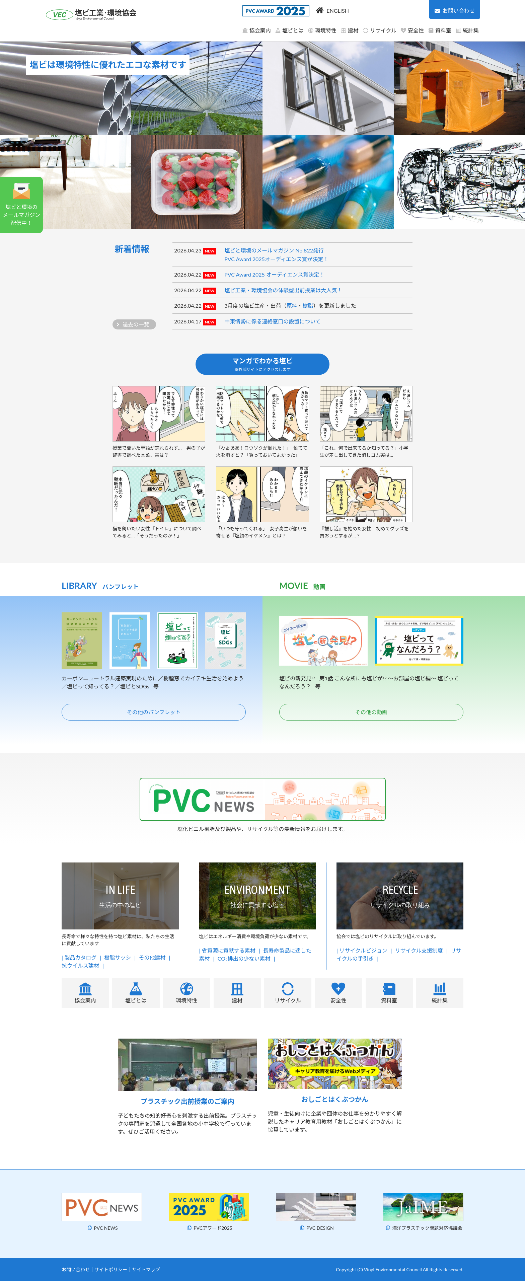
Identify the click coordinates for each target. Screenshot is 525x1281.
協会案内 (256, 30)
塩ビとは (289, 30)
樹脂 (308, 305)
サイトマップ (146, 1269)
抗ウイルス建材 (80, 965)
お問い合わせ (76, 1269)
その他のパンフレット (153, 712)
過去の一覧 (136, 324)
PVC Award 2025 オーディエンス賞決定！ (274, 274)
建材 (350, 30)
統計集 (467, 30)
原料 (291, 305)
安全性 (412, 30)
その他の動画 (371, 712)
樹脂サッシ (117, 957)
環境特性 (322, 30)
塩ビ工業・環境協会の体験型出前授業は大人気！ (283, 290)
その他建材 (152, 957)
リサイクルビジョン (363, 950)
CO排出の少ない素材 (244, 958)
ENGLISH (337, 10)
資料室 (439, 30)
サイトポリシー (110, 1269)
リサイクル (379, 30)
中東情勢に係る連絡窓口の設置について (272, 321)
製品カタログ (80, 957)
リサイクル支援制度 (419, 950)
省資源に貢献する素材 (228, 950)
